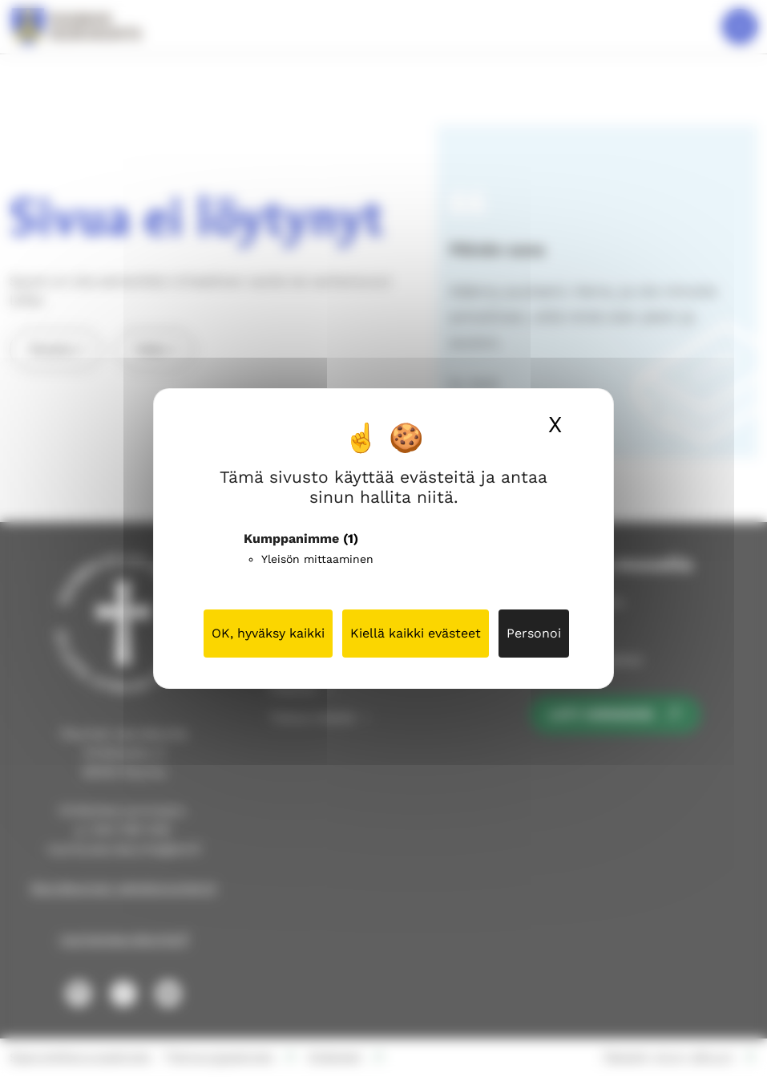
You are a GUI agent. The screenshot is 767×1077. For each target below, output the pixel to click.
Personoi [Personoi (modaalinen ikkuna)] (534, 633)
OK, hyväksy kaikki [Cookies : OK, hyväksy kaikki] (268, 633)
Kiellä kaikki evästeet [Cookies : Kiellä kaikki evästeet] (415, 633)
